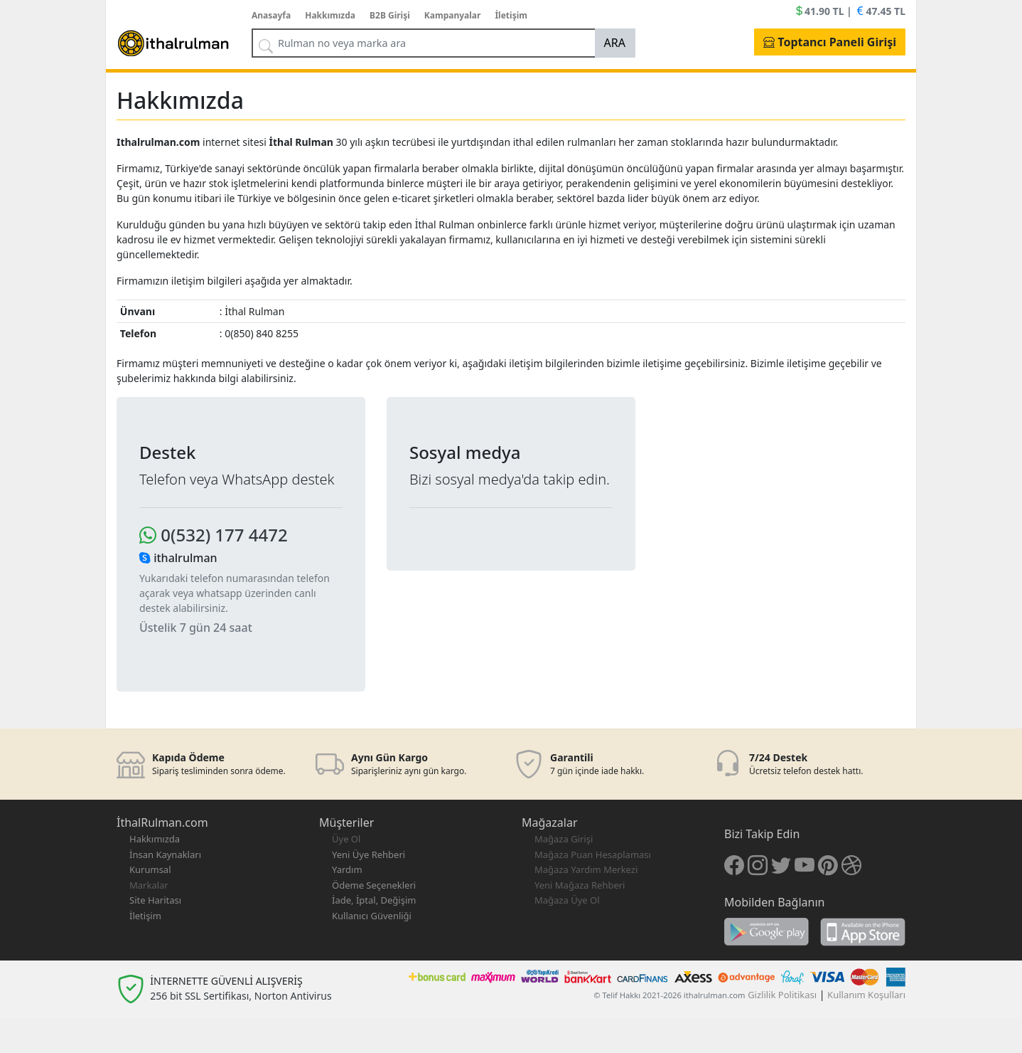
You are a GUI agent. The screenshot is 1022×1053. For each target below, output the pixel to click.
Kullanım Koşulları (866, 994)
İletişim (511, 15)
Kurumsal (150, 869)
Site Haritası (155, 900)
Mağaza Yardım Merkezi (586, 869)
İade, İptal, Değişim (374, 900)
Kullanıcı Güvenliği (372, 915)
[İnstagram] (758, 864)
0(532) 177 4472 (213, 534)
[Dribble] (851, 864)
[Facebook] (734, 864)
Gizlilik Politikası (782, 994)
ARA (614, 43)
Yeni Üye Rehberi (368, 854)
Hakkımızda (330, 15)
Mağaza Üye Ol (567, 900)
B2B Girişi (390, 15)
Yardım (347, 869)
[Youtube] (804, 864)
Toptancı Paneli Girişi (829, 42)
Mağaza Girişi (563, 838)
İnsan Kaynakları (165, 854)
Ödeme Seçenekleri (374, 885)
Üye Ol (346, 838)
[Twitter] (781, 864)
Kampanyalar (452, 15)
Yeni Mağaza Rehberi (579, 885)
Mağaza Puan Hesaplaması (592, 854)
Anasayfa (271, 15)
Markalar (148, 885)
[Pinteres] (828, 864)
